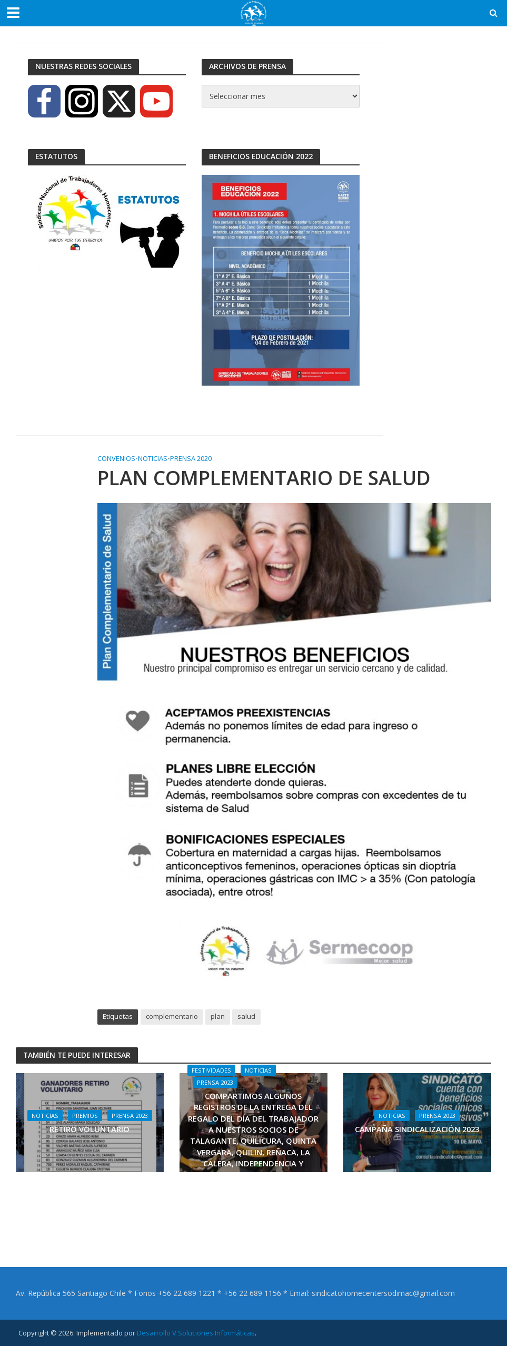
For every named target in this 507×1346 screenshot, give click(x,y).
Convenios (116, 458)
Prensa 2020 (191, 458)
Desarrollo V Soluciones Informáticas (196, 1333)
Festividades (211, 1070)
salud (246, 1016)
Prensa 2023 (130, 1115)
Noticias (152, 458)
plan (218, 1016)
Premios (85, 1115)
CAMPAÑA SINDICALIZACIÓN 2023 (417, 1129)
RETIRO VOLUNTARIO (89, 1129)
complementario (172, 1016)
